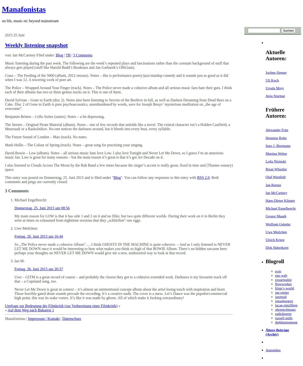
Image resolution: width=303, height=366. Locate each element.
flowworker (283, 284)
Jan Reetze (273, 185)
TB (68, 55)
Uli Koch (272, 80)
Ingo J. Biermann (278, 146)
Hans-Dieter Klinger (280, 200)
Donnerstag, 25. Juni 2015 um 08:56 (42, 208)
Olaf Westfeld (275, 177)
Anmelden (273, 350)
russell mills (284, 318)
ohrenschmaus (285, 309)
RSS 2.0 (203, 178)
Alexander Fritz (277, 130)
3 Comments (82, 55)
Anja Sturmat (275, 96)
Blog (59, 55)
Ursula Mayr (275, 88)
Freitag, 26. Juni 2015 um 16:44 (38, 236)
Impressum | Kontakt (44, 319)
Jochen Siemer (276, 72)
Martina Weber (276, 153)
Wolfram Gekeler (278, 224)
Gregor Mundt (276, 216)
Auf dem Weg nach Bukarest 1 (31, 310)
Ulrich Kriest (275, 240)
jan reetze (282, 292)
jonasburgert (284, 301)
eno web (281, 275)
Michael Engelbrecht (281, 208)
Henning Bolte (276, 138)
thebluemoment (286, 322)
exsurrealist (283, 280)
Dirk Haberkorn (277, 247)
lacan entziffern (286, 305)
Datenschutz (71, 319)
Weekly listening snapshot (36, 45)
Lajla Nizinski (276, 161)
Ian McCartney (276, 193)
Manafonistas (24, 9)
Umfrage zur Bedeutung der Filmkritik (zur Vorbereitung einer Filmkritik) (61, 306)
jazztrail (281, 297)
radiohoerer (283, 314)
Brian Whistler (276, 169)
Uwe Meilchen (276, 232)
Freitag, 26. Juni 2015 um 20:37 (38, 269)
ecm (278, 271)
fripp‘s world (284, 288)
